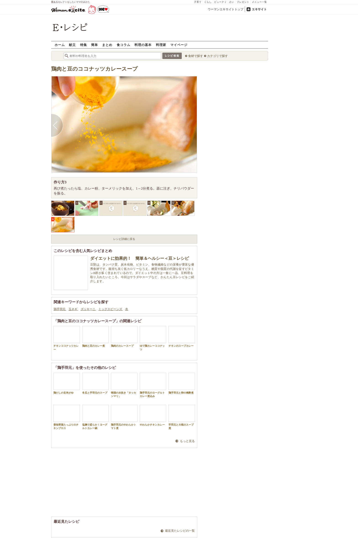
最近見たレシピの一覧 (180, 530)
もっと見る (187, 441)
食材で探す (195, 56)
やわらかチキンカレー (153, 415)
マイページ (178, 45)
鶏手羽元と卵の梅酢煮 (181, 383)
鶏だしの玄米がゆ (66, 383)
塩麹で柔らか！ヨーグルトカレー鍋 (95, 417)
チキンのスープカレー (181, 336)
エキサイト (259, 9)
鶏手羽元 (60, 309)
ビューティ (220, 2)
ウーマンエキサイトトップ (225, 9)
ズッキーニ (88, 309)
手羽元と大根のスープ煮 (181, 417)
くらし (208, 2)
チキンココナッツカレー (66, 338)
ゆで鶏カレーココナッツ (153, 338)
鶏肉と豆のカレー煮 (95, 336)
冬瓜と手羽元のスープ (95, 383)
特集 (83, 45)
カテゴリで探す (217, 56)
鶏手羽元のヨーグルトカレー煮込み (153, 385)
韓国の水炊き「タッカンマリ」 (124, 385)
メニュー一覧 (259, 2)
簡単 (94, 45)
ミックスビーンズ (110, 309)
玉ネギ (73, 309)
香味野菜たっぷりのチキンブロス (66, 417)
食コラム (123, 45)
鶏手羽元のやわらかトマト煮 (124, 417)
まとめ (107, 45)
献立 (72, 45)
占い (231, 2)
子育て (198, 2)
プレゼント (243, 2)
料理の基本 (143, 45)
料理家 (161, 45)
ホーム (60, 45)
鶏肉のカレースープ (124, 336)
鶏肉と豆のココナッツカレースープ (94, 69)
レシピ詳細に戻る (124, 239)
